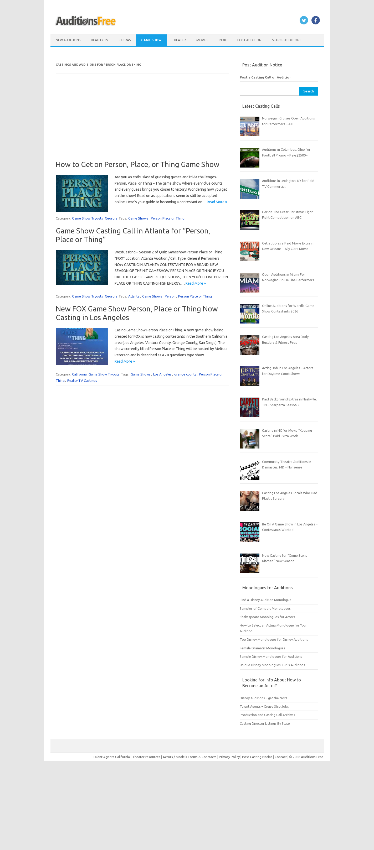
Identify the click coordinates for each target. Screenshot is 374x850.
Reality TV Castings (82, 380)
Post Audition (249, 40)
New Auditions (68, 40)
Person (170, 296)
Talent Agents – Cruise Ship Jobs (264, 706)
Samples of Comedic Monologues (265, 608)
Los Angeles (162, 374)
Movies (202, 40)
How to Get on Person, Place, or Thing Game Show (137, 164)
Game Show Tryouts (87, 218)
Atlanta (134, 296)
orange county (185, 374)
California (79, 374)
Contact (281, 757)
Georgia (111, 218)
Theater (179, 40)
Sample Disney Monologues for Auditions (271, 656)
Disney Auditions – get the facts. (264, 698)
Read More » (217, 202)
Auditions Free (312, 757)
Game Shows (138, 218)
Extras (125, 40)
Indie (223, 40)
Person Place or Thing (168, 218)
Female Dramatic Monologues (262, 648)
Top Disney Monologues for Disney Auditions (274, 639)
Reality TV (99, 40)
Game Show (151, 40)
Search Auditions (286, 40)
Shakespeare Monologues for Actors (267, 617)
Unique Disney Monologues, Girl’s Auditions (272, 665)
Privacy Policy (229, 757)
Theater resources (146, 757)
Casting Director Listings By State (265, 723)
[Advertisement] (142, 123)
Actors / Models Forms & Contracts (190, 757)
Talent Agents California (111, 757)
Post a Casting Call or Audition (265, 77)
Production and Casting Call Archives (267, 715)
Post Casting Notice (257, 757)
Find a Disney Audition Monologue (265, 600)
